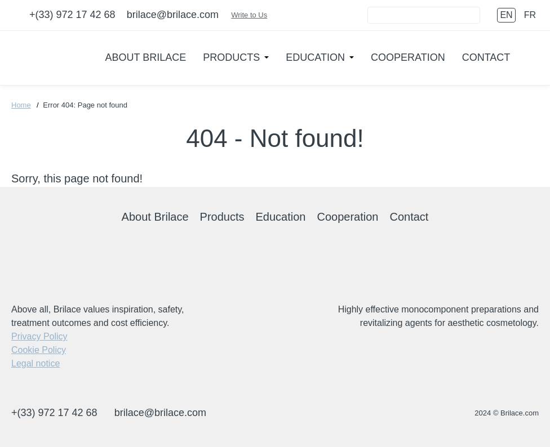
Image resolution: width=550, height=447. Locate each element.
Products (231, 57)
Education (315, 57)
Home (21, 105)
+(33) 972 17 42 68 (72, 14)
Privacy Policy (39, 336)
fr (530, 15)
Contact (486, 57)
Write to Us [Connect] (255, 15)
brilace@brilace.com (173, 14)
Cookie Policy (38, 350)
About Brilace (146, 57)
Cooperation (408, 57)
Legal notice (35, 363)
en (506, 15)
